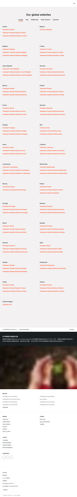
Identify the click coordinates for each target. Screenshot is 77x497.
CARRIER (18, 495)
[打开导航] (74, 3)
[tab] (20, 19)
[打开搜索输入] (71, 3)
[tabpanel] (38, 169)
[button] (72, 329)
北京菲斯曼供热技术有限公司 (9, 329)
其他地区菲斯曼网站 (24, 329)
